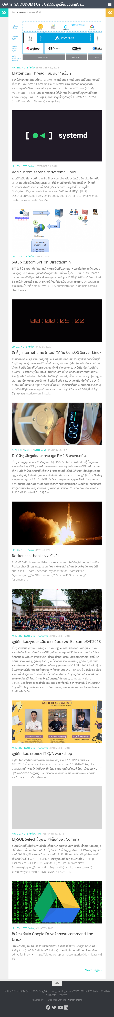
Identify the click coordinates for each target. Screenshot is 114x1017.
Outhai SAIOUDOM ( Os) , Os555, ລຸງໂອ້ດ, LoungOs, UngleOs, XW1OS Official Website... (43, 4)
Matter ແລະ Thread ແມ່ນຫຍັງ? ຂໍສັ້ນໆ (41, 73)
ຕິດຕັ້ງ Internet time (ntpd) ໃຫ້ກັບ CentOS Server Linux (56, 352)
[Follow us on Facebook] (48, 1007)
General (17, 450)
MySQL (16, 833)
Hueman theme (74, 999)
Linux (15, 166)
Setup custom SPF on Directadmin (41, 262)
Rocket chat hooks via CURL (36, 555)
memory (17, 635)
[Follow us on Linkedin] (66, 1007)
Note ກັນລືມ (28, 67)
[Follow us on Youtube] (60, 1007)
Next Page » (93, 970)
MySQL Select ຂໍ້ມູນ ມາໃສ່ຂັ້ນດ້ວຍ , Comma (45, 839)
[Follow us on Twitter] (54, 1007)
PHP (39, 833)
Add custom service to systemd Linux (44, 171)
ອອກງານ (43, 635)
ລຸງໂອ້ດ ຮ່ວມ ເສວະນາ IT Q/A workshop (42, 753)
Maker (16, 67)
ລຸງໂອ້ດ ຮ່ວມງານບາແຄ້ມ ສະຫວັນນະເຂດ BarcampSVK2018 (56, 641)
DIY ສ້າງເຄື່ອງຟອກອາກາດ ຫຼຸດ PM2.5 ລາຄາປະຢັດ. (49, 455)
